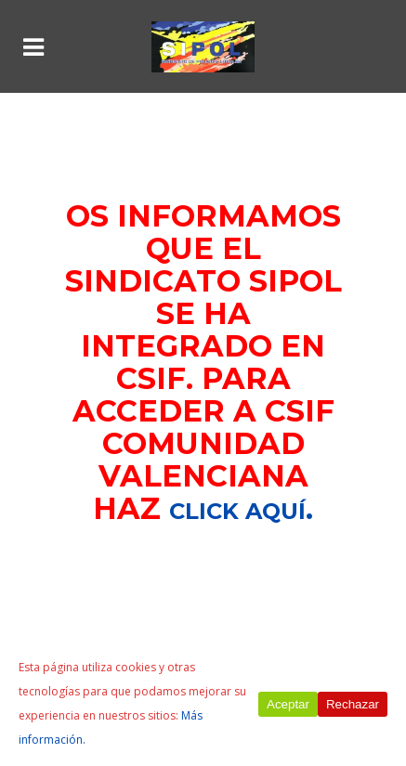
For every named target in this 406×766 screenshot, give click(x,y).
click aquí (237, 511)
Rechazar (352, 704)
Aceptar (288, 704)
